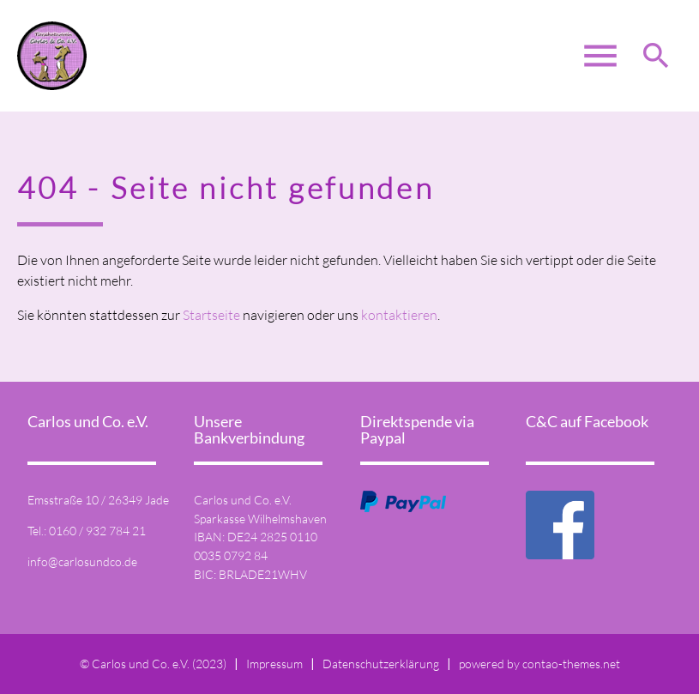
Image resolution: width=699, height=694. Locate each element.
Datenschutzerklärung (380, 663)
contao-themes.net (571, 663)
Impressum (274, 663)
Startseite (211, 314)
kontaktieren (399, 314)
